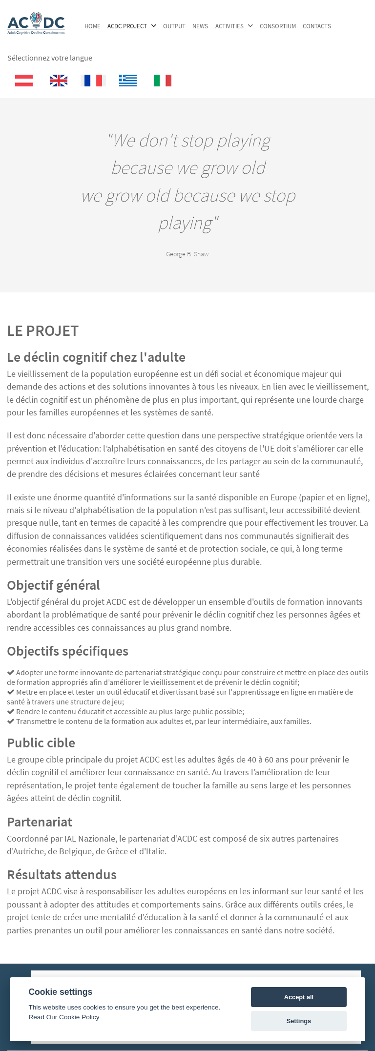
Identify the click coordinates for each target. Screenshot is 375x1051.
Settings (299, 1021)
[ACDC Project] (36, 30)
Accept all (298, 997)
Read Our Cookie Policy (63, 1017)
